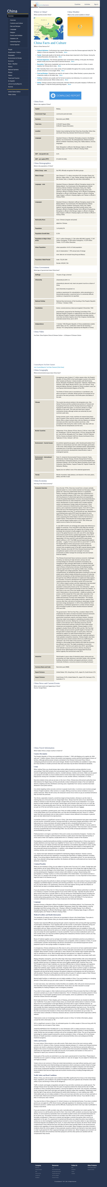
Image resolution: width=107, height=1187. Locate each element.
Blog (72, 1167)
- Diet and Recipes (15, 26)
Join (53, 1167)
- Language (13, 29)
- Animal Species (14, 44)
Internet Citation (38, 1169)
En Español (11, 81)
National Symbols (13, 69)
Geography (11, 55)
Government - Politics (14, 52)
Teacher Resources (56, 1173)
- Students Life (14, 38)
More (65, 52)
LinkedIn (73, 1173)
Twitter (72, 1171)
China (12, 11)
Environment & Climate (15, 58)
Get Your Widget (55, 1175)
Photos (10, 72)
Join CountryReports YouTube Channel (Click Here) (49, 367)
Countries (77, 4)
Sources (10, 87)
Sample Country (91, 1169)
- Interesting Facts (15, 41)
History (10, 66)
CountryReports (50, 5)
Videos (10, 75)
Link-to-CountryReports (15, 84)
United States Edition (14, 92)
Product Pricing (55, 1177)
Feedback (37, 1177)
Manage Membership (56, 1171)
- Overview (13, 20)
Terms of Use (38, 1173)
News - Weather (12, 64)
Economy (11, 61)
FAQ (36, 1171)
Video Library (12, 94)
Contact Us (37, 1175)
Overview (11, 16)
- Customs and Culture (16, 23)
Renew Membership (56, 1169)
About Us (37, 1167)
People (10, 49)
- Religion (12, 32)
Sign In (96, 4)
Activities (87, 4)
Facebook (73, 1169)
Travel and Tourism (13, 78)
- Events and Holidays (16, 35)
